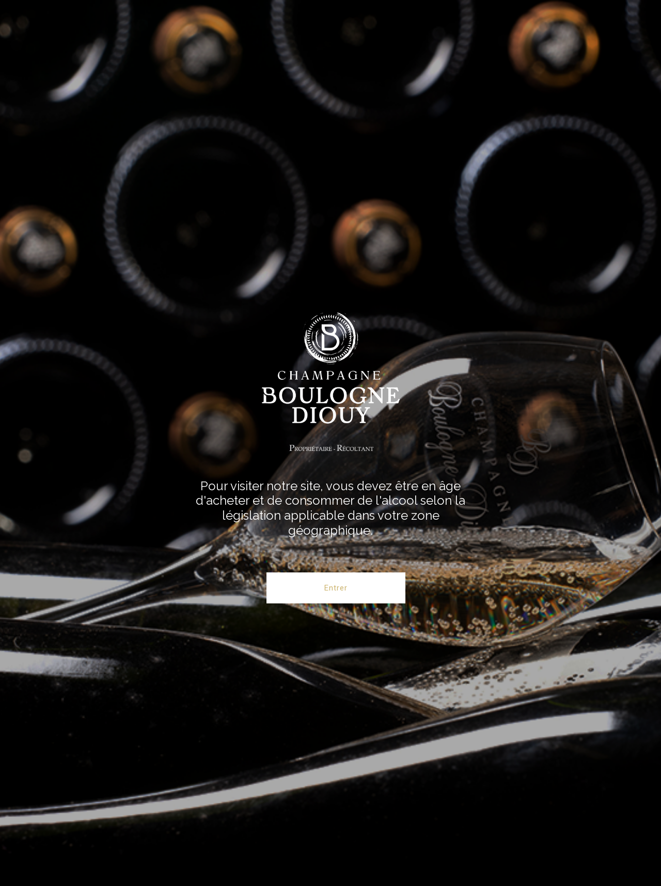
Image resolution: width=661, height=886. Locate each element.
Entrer (336, 588)
